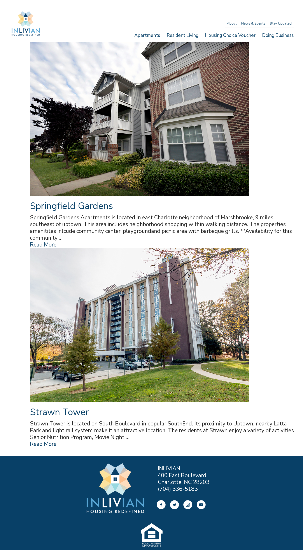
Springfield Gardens (71, 206)
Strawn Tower (59, 413)
